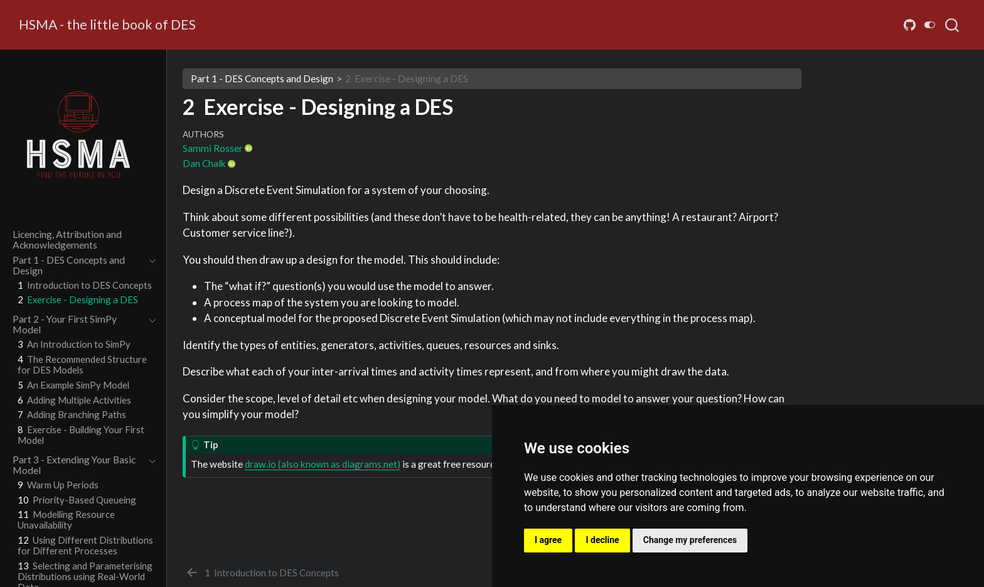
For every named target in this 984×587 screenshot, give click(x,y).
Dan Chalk (204, 163)
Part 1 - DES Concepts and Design (262, 78)
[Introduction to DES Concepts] (262, 572)
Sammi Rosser (213, 148)
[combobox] (952, 25)
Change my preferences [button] (690, 540)
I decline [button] (602, 540)
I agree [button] (548, 540)
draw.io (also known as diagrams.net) (322, 464)
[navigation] (77, 265)
